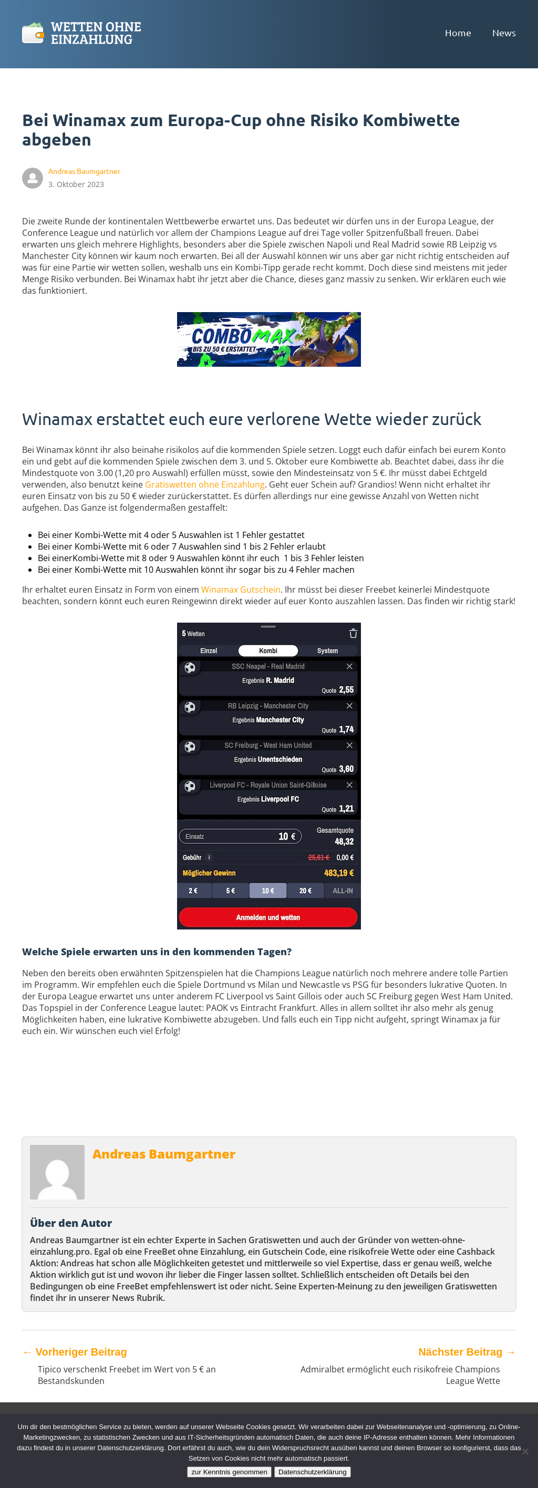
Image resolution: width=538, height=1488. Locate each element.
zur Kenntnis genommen (229, 1472)
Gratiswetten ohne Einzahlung (205, 484)
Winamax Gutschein (241, 589)
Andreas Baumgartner (163, 1153)
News (504, 32)
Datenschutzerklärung (312, 1472)
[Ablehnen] (525, 1451)
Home (458, 32)
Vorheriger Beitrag (74, 1352)
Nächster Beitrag (467, 1352)
